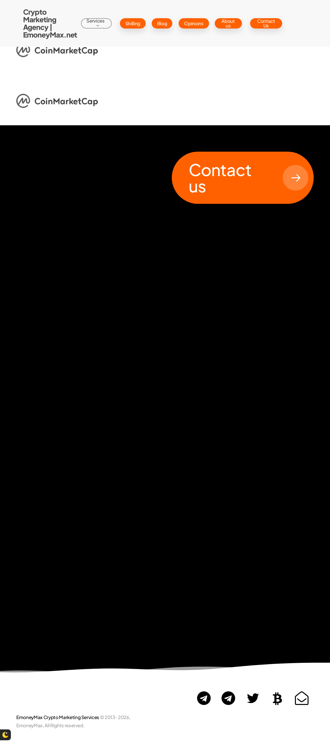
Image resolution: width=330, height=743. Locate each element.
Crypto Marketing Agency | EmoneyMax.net (50, 23)
